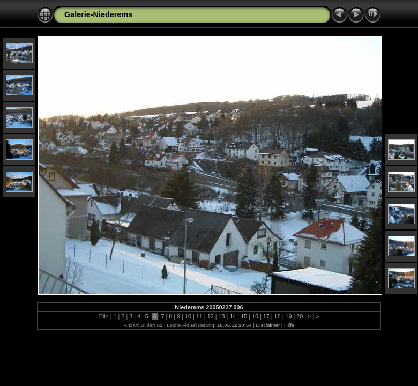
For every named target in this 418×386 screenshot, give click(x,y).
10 (188, 316)
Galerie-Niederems (98, 14)
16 (255, 316)
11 (199, 316)
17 (266, 316)
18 (277, 316)
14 (232, 316)
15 (244, 316)
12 (210, 316)
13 (221, 316)
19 (288, 316)
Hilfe (289, 325)
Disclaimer (268, 325)
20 (299, 316)
